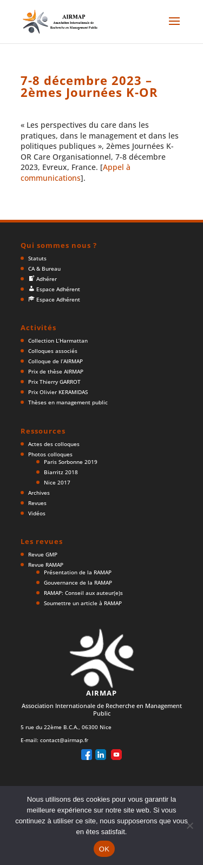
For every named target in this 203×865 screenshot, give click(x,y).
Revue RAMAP (45, 564)
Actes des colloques (54, 444)
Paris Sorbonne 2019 (70, 462)
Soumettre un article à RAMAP (83, 603)
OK (104, 849)
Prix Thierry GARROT (54, 381)
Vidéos (36, 513)
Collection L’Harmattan (58, 340)
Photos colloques (50, 454)
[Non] (189, 825)
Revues (37, 503)
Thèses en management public (68, 402)
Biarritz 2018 (61, 472)
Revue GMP (42, 554)
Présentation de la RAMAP (78, 572)
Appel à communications (75, 172)
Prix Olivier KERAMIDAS (58, 392)
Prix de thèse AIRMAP (55, 371)
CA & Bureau (44, 268)
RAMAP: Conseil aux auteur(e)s (83, 593)
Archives (39, 492)
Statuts (37, 258)
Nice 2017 (57, 482)
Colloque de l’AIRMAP (55, 361)
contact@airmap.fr (64, 740)
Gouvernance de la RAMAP (78, 582)
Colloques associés (52, 351)
